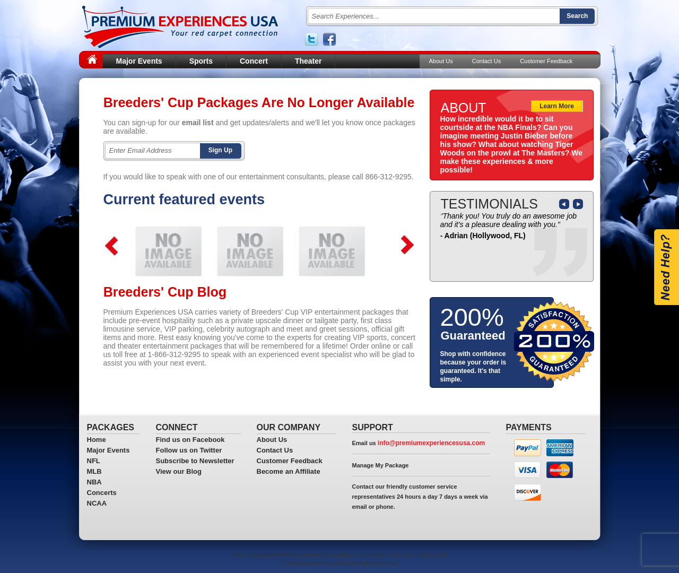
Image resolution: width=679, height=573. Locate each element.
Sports (201, 61)
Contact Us (486, 61)
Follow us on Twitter (189, 450)
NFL (93, 461)
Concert (254, 61)
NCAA (97, 503)
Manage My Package (380, 465)
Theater (308, 61)
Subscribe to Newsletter (195, 461)
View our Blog (179, 471)
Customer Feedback (546, 61)
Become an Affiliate (288, 471)
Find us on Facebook (190, 440)
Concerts (102, 493)
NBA (94, 482)
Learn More (556, 106)
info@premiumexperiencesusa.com (431, 443)
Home (96, 440)
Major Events (139, 61)
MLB (94, 471)
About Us (441, 61)
